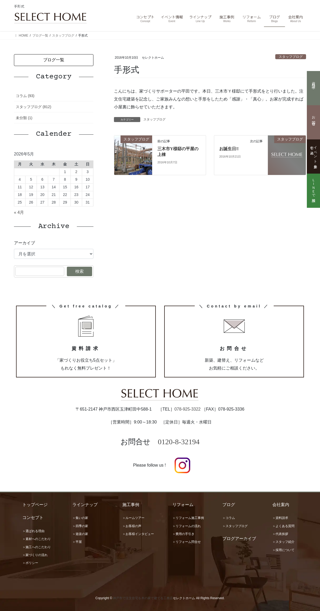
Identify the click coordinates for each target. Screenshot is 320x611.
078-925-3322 (187, 409)
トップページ (35, 504)
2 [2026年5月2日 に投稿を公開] (76, 172)
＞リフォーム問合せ (186, 542)
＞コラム (228, 518)
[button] (53, 60)
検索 (79, 271)
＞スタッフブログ (235, 526)
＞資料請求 (280, 518)
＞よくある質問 (283, 526)
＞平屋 (77, 542)
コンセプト (32, 517)
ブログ (228, 504)
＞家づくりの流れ (35, 555)
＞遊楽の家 (80, 534)
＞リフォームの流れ (186, 526)
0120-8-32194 (179, 442)
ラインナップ (85, 504)
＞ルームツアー (133, 518)
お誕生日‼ (229, 149)
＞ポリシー (30, 563)
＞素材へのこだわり (36, 539)
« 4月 (19, 212)
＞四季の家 (80, 526)
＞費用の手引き (183, 534)
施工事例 (130, 504)
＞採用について (283, 550)
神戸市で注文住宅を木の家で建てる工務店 (143, 598)
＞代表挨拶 (280, 534)
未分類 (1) (24, 118)
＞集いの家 (80, 518)
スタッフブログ (291, 57)
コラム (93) (25, 96)
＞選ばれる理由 (33, 531)
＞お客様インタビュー (138, 534)
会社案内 (280, 504)
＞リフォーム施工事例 (188, 518)
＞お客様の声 (131, 526)
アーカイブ (24, 243)
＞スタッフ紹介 (283, 542)
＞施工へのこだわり (36, 547)
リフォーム (182, 504)
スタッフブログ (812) (33, 107)
